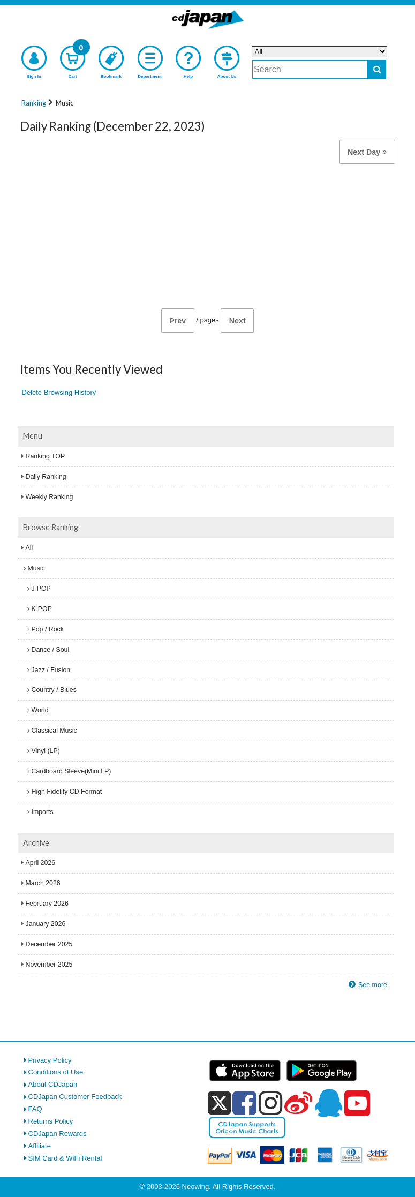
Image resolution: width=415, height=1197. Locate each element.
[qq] (328, 1103)
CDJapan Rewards (57, 1134)
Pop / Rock (48, 629)
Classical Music (54, 730)
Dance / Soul (51, 649)
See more (372, 985)
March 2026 (43, 883)
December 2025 (49, 944)
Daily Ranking (46, 476)
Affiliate (39, 1146)
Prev (177, 321)
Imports (43, 812)
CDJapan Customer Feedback (75, 1097)
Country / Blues (54, 690)
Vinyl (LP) (46, 751)
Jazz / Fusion (51, 670)
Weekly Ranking (49, 497)
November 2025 (49, 964)
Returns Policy (50, 1121)
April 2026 (41, 863)
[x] (219, 1103)
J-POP (41, 588)
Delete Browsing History (59, 392)
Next (237, 321)
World (40, 710)
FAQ (35, 1109)
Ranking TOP (45, 456)
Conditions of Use (56, 1072)
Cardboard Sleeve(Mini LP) (71, 771)
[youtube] (357, 1103)
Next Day (367, 152)
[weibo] (298, 1103)
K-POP (42, 609)
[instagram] (271, 1103)
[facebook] (244, 1103)
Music (36, 568)
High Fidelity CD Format (67, 791)
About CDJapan (53, 1084)
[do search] (376, 69)
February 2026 (47, 903)
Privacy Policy (50, 1060)
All (29, 548)
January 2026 (46, 924)
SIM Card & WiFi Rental (65, 1158)
